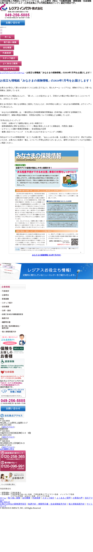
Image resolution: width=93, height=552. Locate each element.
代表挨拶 (36, 498)
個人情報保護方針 (77, 504)
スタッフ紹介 (48, 498)
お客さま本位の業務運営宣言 (13, 504)
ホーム (3, 498)
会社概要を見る (7, 449)
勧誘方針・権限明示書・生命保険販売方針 (47, 504)
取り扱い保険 (14, 498)
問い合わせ (5, 502)
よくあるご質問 (63, 498)
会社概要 (26, 498)
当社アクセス (8, 427)
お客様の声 (78, 498)
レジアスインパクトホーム (12, 73)
